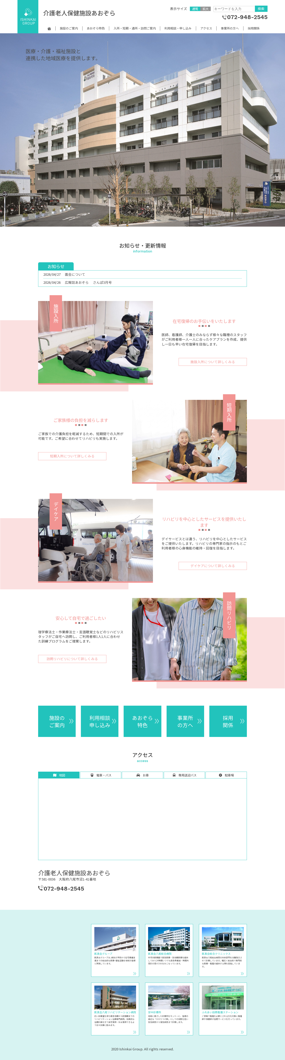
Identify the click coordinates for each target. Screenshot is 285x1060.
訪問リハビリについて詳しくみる (72, 658)
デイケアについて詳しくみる (212, 565)
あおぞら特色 (96, 28)
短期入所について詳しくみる (72, 456)
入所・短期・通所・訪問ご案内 (135, 28)
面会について (75, 274)
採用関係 (254, 28)
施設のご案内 (69, 28)
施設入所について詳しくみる (212, 361)
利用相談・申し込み (177, 28)
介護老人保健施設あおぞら (79, 12)
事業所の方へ (230, 28)
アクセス (206, 28)
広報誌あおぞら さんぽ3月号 (88, 282)
